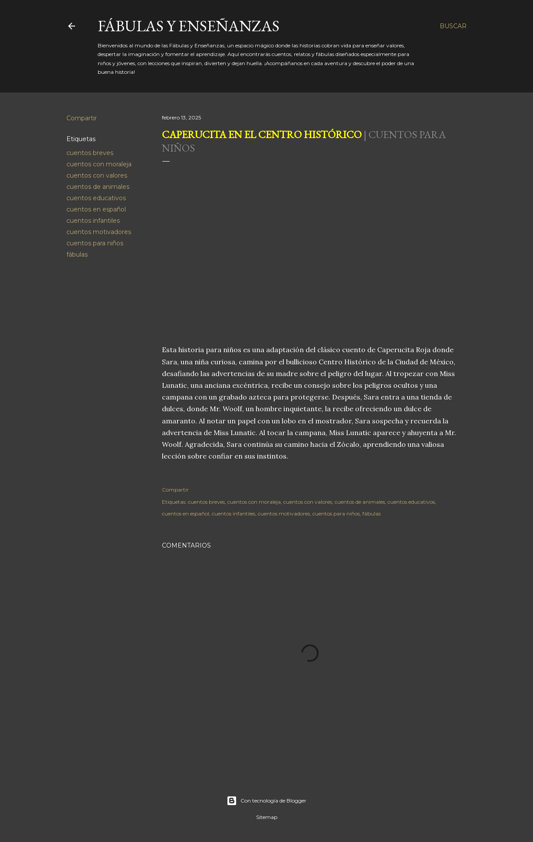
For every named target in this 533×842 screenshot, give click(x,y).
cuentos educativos (96, 198)
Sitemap (266, 817)
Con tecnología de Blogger (266, 801)
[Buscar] (453, 26)
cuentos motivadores (98, 232)
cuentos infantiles (93, 221)
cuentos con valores (96, 175)
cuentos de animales (97, 187)
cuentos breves (89, 153)
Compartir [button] (81, 118)
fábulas (77, 254)
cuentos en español (96, 209)
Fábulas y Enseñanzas (189, 26)
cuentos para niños (94, 243)
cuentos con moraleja (99, 164)
